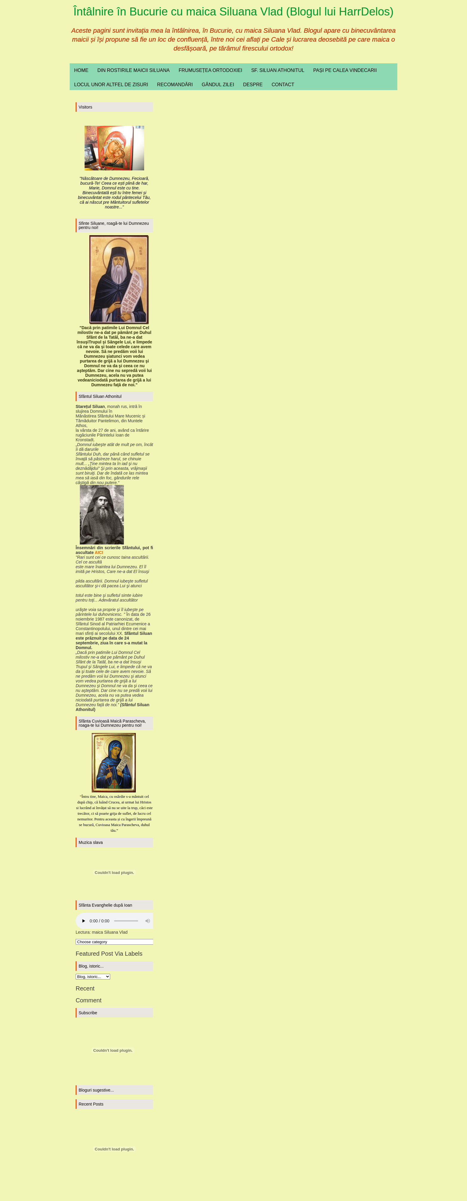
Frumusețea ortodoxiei (210, 70)
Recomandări (175, 84)
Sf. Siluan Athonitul (277, 70)
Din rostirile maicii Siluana (133, 70)
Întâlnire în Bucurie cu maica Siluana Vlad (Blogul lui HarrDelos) (233, 11)
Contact (283, 84)
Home (81, 70)
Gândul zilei (218, 84)
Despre (253, 84)
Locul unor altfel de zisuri (111, 84)
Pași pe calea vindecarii (345, 70)
